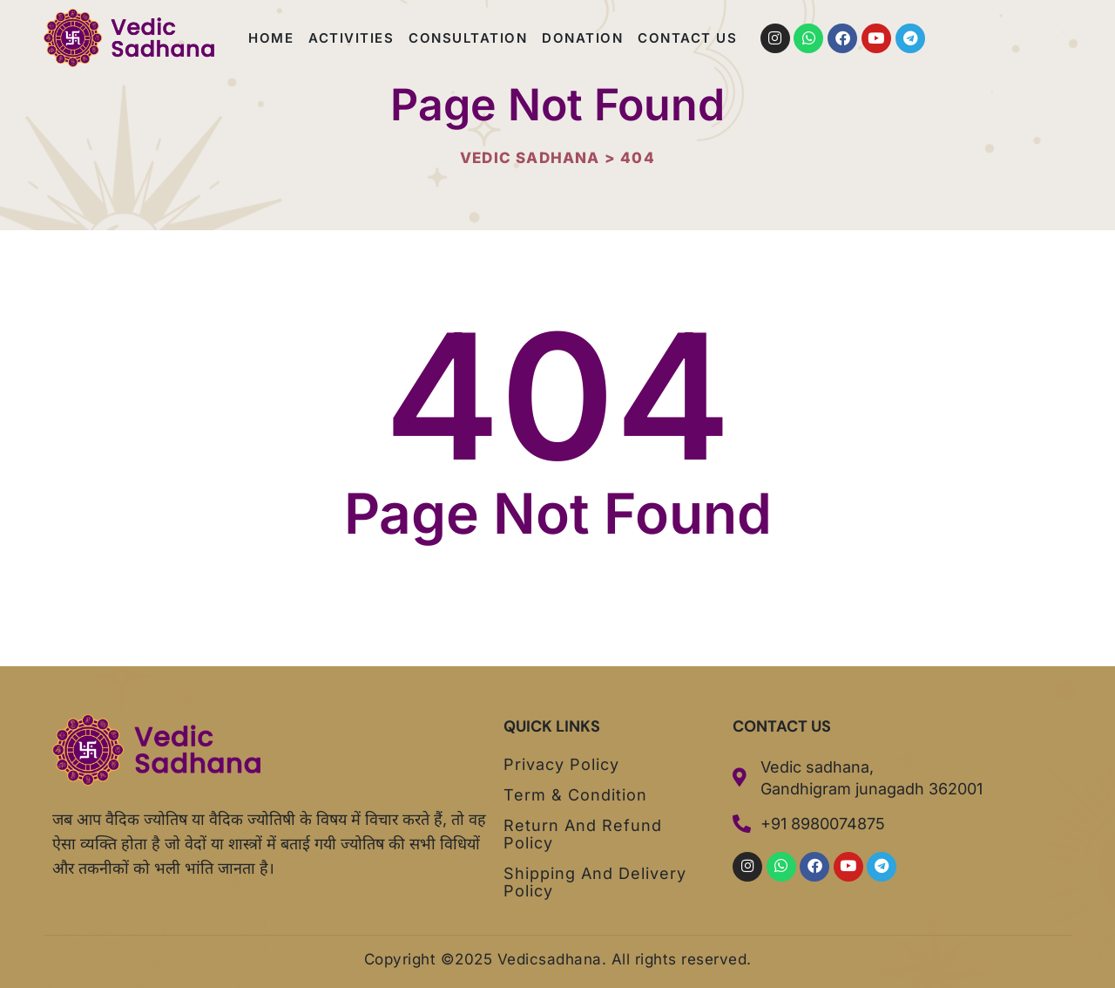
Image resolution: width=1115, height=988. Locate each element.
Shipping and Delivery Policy (594, 882)
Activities (351, 38)
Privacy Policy (561, 764)
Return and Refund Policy (582, 834)
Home (271, 38)
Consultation (468, 38)
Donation (582, 38)
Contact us (687, 38)
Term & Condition (575, 795)
